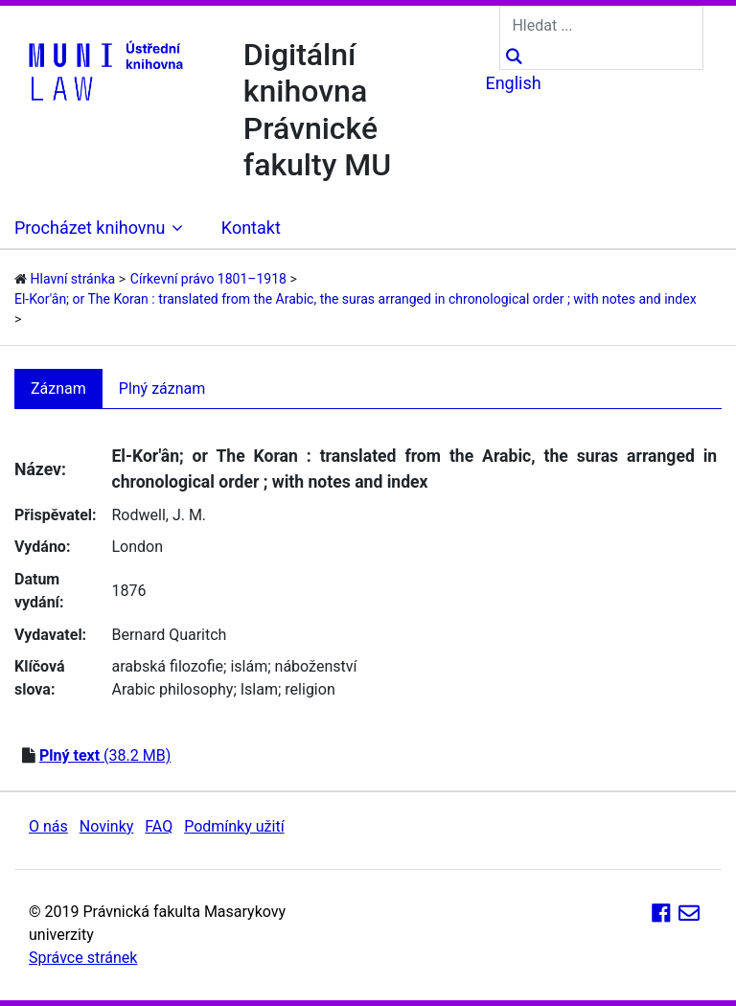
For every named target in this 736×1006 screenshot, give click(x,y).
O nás (48, 826)
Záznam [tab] (58, 388)
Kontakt (251, 227)
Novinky (107, 826)
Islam (259, 689)
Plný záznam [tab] (162, 388)
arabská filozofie (167, 666)
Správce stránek (83, 958)
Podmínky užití (234, 826)
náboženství (316, 666)
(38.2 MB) (105, 755)
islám (248, 666)
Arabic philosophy (172, 689)
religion (309, 689)
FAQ (158, 826)
